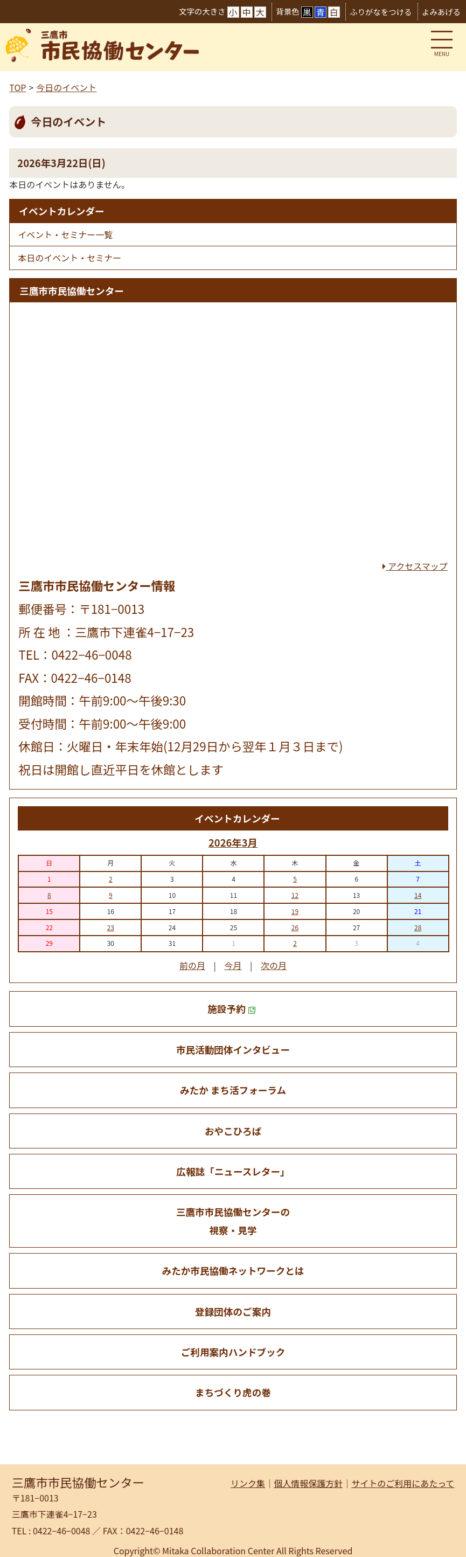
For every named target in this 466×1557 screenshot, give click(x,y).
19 (294, 911)
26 (294, 927)
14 (417, 894)
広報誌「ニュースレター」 (232, 1171)
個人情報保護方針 (308, 1483)
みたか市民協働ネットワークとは (233, 1270)
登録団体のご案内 (233, 1311)
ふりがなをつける (381, 11)
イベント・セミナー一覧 (65, 234)
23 (110, 927)
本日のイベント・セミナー (69, 257)
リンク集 (248, 1483)
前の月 (192, 965)
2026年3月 (233, 842)
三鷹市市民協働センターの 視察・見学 (233, 1220)
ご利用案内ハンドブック (233, 1352)
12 (294, 894)
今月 (232, 965)
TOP (17, 87)
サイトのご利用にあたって (402, 1483)
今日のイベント (66, 87)
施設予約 (231, 1008)
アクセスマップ (414, 565)
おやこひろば (233, 1131)
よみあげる (441, 11)
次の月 (274, 965)
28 (417, 927)
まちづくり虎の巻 (233, 1392)
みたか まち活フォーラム (233, 1090)
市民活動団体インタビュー (233, 1049)
